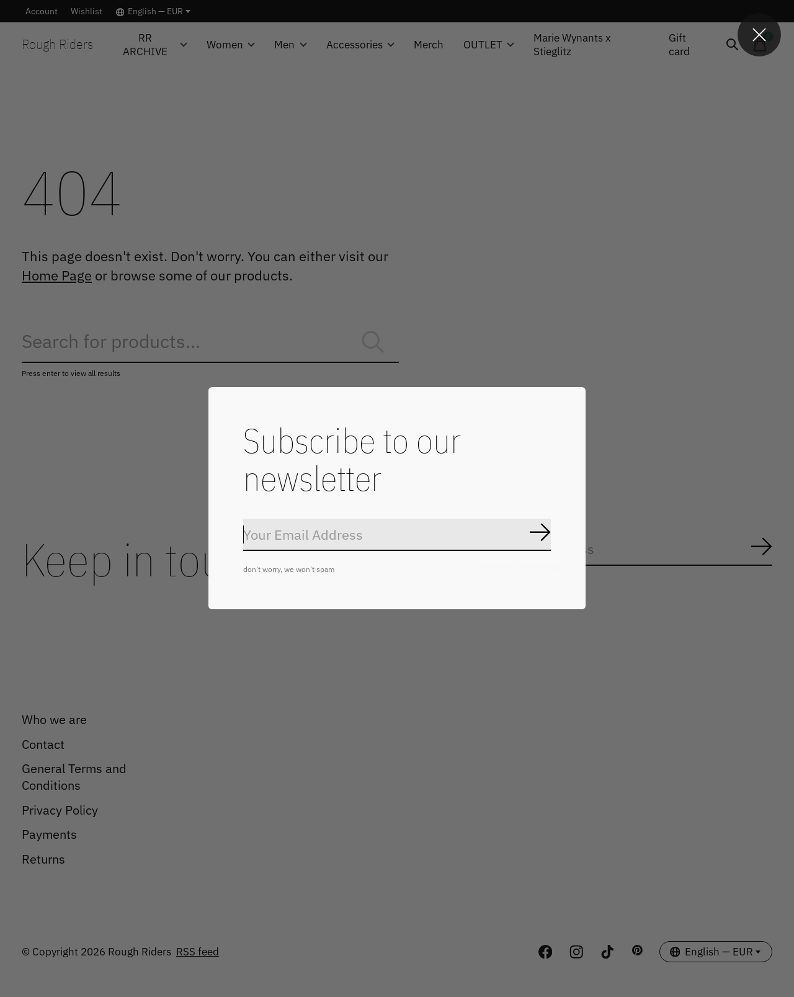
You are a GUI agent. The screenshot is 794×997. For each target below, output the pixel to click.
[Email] (397, 535)
